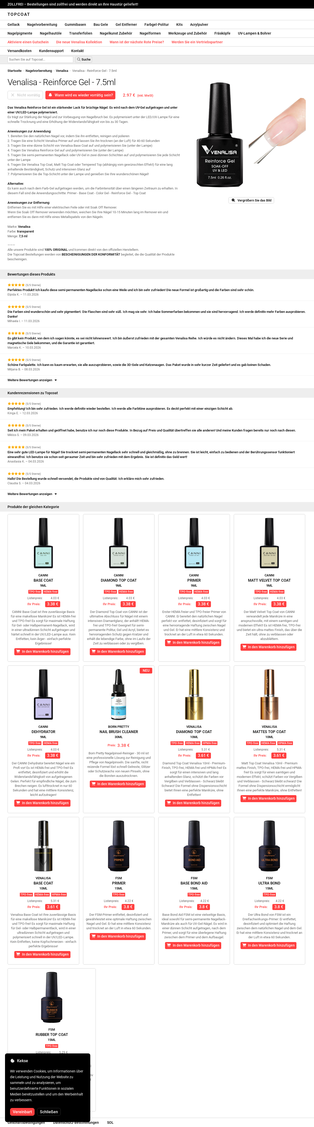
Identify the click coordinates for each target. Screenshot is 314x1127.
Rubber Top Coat (52, 1035)
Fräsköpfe (222, 33)
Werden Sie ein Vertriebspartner (197, 42)
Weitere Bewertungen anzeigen (33, 380)
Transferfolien (80, 33)
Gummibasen (75, 25)
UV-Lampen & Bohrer (254, 33)
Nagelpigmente (20, 33)
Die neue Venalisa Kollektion (79, 42)
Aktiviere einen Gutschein (28, 42)
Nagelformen (150, 33)
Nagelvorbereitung (42, 25)
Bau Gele (101, 25)
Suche (84, 59)
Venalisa (62, 71)
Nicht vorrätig (25, 95)
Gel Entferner (126, 25)
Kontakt (77, 51)
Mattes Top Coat (269, 732)
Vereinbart (22, 1111)
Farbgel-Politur (156, 25)
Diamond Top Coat (119, 580)
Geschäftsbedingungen (26, 1122)
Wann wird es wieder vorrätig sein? (80, 95)
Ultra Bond (269, 883)
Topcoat (19, 14)
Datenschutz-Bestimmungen (76, 1122)
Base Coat (43, 580)
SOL (110, 1122)
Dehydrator (43, 732)
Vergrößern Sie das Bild (251, 200)
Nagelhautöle (51, 33)
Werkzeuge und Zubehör (187, 33)
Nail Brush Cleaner (119, 732)
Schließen (49, 1111)
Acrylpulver (199, 25)
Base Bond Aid (194, 883)
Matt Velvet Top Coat (269, 580)
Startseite (15, 71)
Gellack (14, 25)
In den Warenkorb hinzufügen (42, 651)
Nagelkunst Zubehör (116, 33)
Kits (179, 25)
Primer (194, 580)
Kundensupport (51, 51)
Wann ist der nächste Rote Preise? (137, 42)
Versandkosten (20, 51)
